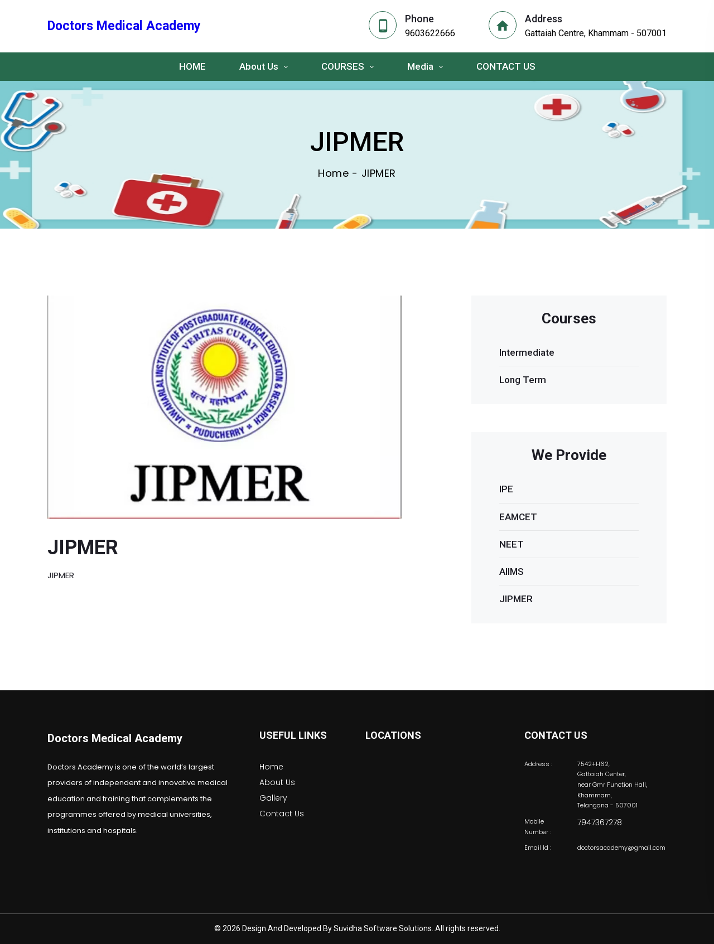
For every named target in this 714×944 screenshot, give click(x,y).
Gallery (273, 797)
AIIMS (511, 571)
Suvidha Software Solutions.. (384, 928)
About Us (258, 66)
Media (420, 66)
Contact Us (281, 813)
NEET (511, 544)
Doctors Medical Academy (114, 738)
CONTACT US (506, 66)
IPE (506, 489)
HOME (192, 66)
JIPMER (516, 598)
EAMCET (518, 516)
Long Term (522, 379)
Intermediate (526, 352)
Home (333, 173)
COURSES (342, 66)
